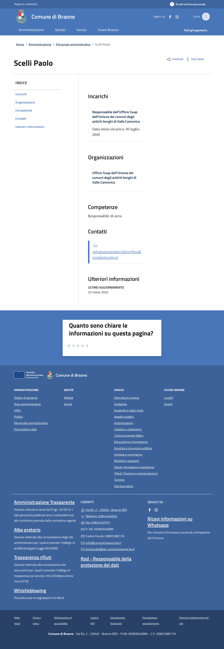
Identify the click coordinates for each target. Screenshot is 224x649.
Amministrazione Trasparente (44, 502)
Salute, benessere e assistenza (134, 467)
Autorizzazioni (123, 423)
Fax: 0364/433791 (95, 522)
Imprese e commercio (128, 454)
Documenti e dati (25, 429)
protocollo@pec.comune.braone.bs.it (107, 549)
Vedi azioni (194, 59)
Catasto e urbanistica (128, 429)
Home (20, 44)
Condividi (174, 59)
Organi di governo (26, 397)
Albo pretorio (27, 529)
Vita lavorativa (123, 486)
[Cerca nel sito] (205, 16)
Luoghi (168, 397)
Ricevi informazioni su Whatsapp (170, 522)
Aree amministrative (27, 404)
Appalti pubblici (124, 416)
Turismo (119, 479)
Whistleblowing (30, 590)
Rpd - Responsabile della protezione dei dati (106, 562)
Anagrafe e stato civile (128, 410)
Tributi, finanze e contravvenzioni (136, 473)
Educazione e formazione (131, 441)
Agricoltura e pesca (126, 397)
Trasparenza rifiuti (32, 557)
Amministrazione (40, 44)
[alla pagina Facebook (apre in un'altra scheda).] (167, 16)
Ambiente (120, 404)
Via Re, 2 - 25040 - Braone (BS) (112, 509)
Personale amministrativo (73, 44)
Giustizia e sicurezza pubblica (133, 448)
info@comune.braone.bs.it (101, 542)
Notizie (68, 397)
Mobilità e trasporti (126, 460)
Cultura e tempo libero (128, 435)
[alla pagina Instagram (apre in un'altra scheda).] (174, 16)
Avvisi (68, 404)
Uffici (17, 410)
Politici (18, 416)
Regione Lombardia (25, 4)
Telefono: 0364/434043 (99, 516)
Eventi (168, 404)
